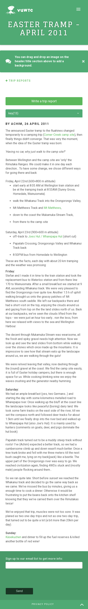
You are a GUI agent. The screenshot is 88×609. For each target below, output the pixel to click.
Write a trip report (44, 101)
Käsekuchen (13, 537)
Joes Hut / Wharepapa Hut (45, 236)
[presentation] (34, 578)
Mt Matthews (52, 208)
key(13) (44, 113)
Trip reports (18, 80)
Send (19, 591)
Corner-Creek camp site (59, 134)
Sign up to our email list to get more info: (34, 558)
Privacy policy (43, 604)
